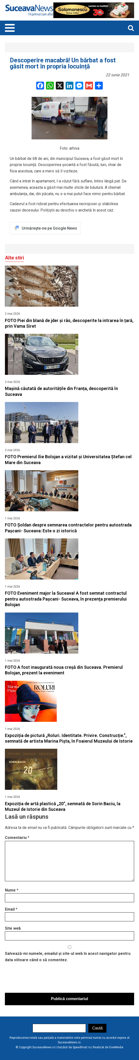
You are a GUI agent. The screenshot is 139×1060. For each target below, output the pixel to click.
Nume (11, 890)
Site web (13, 928)
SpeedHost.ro (82, 1047)
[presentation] (42, 978)
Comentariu (17, 837)
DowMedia (116, 1047)
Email (11, 909)
